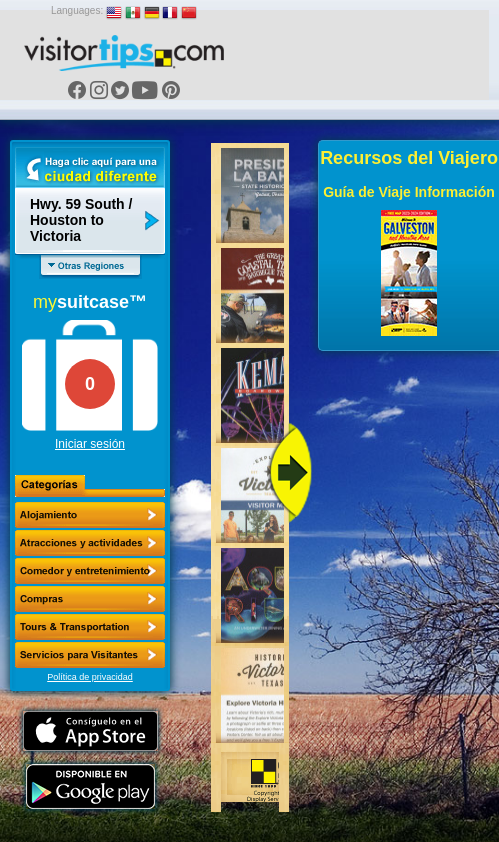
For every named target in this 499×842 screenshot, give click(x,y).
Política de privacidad (90, 677)
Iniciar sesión (90, 444)
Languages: (77, 10)
